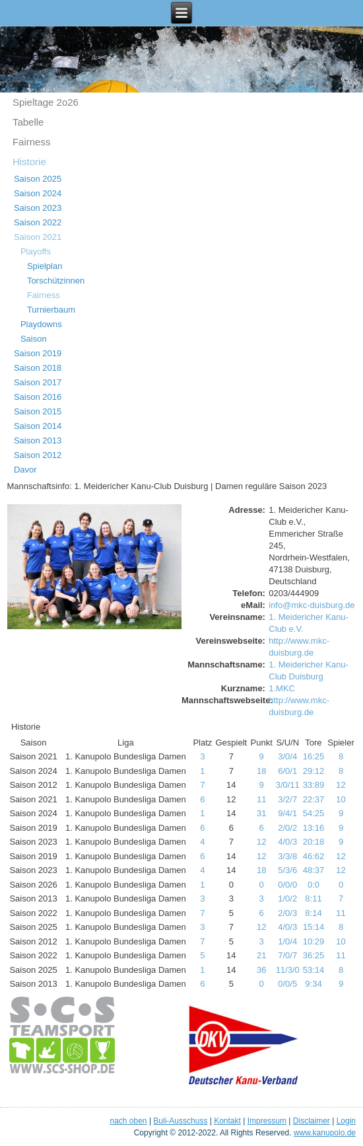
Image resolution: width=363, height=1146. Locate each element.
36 (261, 970)
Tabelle (28, 122)
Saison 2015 (37, 411)
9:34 (313, 984)
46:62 (314, 856)
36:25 (314, 955)
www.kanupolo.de (325, 1132)
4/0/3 (287, 842)
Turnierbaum (51, 310)
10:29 (314, 941)
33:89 (314, 785)
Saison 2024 (37, 193)
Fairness (32, 141)
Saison (33, 339)
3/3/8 (287, 856)
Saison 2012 (37, 455)
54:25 (314, 813)
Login (346, 1121)
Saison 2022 (37, 222)
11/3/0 (288, 970)
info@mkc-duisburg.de (311, 605)
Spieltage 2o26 (46, 102)
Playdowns (41, 324)
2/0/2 (287, 828)
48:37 (314, 870)
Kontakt (227, 1121)
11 (261, 799)
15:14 (314, 927)
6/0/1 (287, 771)
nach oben (128, 1121)
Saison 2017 (37, 382)
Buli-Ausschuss (180, 1121)
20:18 (314, 842)
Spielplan (45, 266)
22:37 (314, 799)
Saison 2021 (37, 237)
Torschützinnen (55, 281)
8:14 (313, 913)
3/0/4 (287, 756)
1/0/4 (287, 941)
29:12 (314, 771)
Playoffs (35, 251)
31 (261, 813)
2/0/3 (287, 913)
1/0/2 (287, 898)
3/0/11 (288, 785)
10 (340, 799)
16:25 (314, 756)
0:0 (313, 885)
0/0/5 (287, 984)
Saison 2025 (37, 179)
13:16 (314, 828)
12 (340, 785)
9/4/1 (287, 813)
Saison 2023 (37, 208)
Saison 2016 (37, 397)
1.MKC (282, 688)
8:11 (313, 898)
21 (261, 955)
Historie (29, 161)
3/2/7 (287, 799)
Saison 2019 (37, 353)
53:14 (314, 970)
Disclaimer (311, 1121)
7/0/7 (287, 955)
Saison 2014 (37, 426)
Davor (25, 470)
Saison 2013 (37, 440)
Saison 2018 (37, 368)
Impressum (267, 1121)
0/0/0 (287, 885)
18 (261, 771)
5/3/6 (287, 870)
